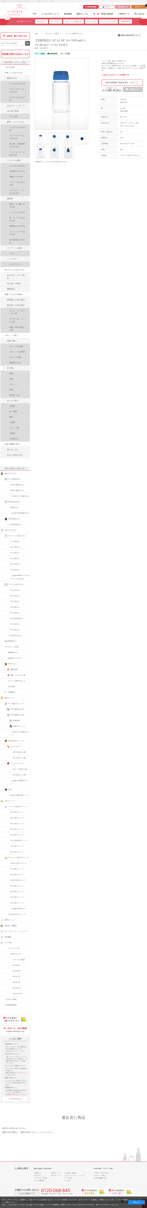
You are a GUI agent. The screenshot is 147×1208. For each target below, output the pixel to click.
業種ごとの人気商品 (13, 294)
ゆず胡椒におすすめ (17, 241)
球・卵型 (13, 412)
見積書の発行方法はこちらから (16, 1094)
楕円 (11, 417)
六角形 (12, 433)
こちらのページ (16, 1051)
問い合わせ (139, 14)
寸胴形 (12, 406)
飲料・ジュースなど (16, 122)
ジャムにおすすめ (17, 84)
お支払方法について (12, 1054)
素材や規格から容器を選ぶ (15, 468)
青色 (11, 390)
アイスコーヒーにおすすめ (17, 153)
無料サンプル (82, 14)
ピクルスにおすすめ (17, 98)
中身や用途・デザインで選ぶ (15, 62)
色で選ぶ (11, 368)
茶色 (11, 373)
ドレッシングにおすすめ (17, 232)
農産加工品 (12, 78)
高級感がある (15, 363)
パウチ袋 (69, 1178)
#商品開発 (125, 21)
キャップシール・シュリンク (75, 1175)
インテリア (12, 259)
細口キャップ (56, 1173)
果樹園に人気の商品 (16, 300)
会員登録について (12, 1044)
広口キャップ (56, 1175)
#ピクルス (91, 21)
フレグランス (15, 264)
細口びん (38, 1173)
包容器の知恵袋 (103, 14)
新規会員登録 (91, 7)
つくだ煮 (13, 116)
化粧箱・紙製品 (71, 1173)
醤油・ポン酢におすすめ (17, 205)
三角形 (12, 422)
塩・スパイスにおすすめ (17, 219)
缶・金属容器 (39, 1180)
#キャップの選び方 (73, 21)
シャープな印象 (16, 346)
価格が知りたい (11, 1078)
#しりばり (55, 21)
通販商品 (11, 289)
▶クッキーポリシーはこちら (107, 1205)
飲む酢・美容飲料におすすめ (17, 145)
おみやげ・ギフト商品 (16, 276)
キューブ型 (14, 428)
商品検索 (68, 14)
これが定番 (9, 67)
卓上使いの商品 (14, 283)
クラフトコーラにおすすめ (17, 137)
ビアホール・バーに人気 (17, 320)
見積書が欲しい (11, 1087)
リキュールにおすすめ (17, 183)
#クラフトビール (108, 21)
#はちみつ (41, 21)
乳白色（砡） (15, 395)
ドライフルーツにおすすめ (17, 90)
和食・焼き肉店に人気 (17, 328)
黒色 (11, 379)
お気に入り (123, 7)
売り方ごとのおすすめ (14, 270)
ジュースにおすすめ (17, 128)
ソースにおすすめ (17, 212)
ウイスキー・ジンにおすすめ (17, 191)
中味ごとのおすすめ (13, 73)
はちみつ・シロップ (16, 106)
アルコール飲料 (14, 160)
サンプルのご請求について (15, 1066)
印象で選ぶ (12, 341)
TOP (34, 14)
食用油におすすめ (17, 226)
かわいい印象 (15, 357)
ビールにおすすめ (17, 166)
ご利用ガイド (124, 14)
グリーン (13, 384)
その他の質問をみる (15, 1099)
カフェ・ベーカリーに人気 (17, 312)
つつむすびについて (50, 14)
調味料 (10, 199)
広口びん (38, 1175)
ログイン (107, 7)
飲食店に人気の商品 (16, 305)
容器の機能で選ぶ (12, 444)
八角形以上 (14, 439)
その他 (68, 1180)
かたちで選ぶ (13, 401)
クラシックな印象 (17, 352)
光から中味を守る (15, 455)
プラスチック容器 (41, 1178)
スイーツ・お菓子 (15, 248)
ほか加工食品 (13, 111)
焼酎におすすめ (16, 177)
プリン (12, 253)
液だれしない (13, 450)
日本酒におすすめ (17, 171)
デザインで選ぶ (12, 335)
